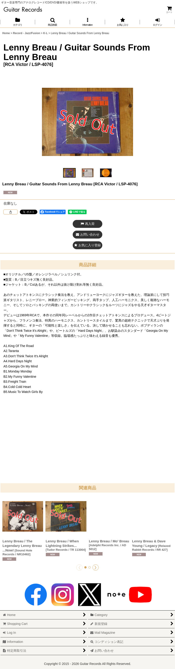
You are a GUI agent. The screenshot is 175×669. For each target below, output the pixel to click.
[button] (52, 22)
